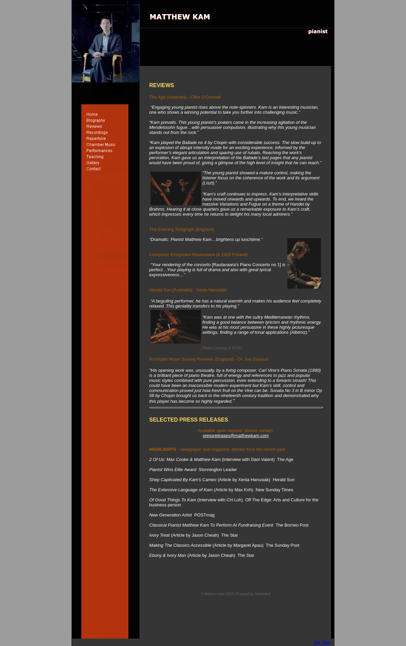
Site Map (321, 642)
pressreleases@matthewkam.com (236, 435)
